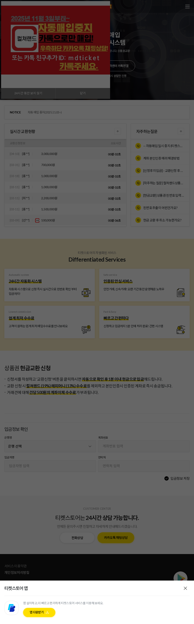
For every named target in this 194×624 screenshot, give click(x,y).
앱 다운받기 (37, 612)
